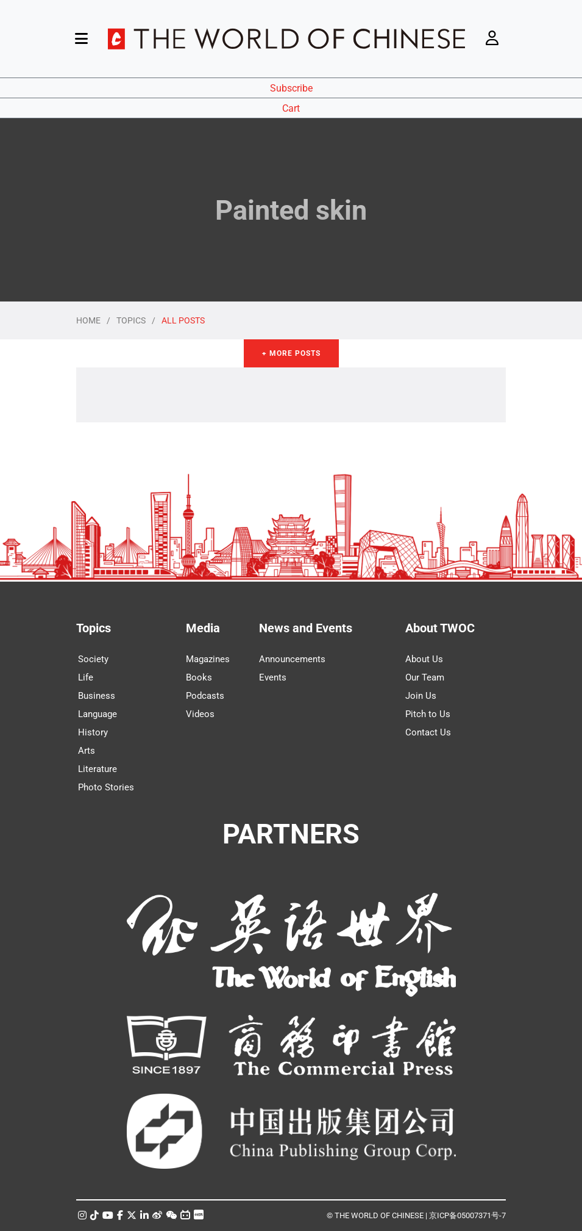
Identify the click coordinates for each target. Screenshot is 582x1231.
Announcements (292, 659)
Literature (97, 769)
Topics (93, 628)
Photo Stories (106, 787)
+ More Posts (291, 353)
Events (272, 677)
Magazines (208, 659)
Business (96, 695)
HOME (88, 320)
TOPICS (131, 320)
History (93, 732)
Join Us (420, 695)
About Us (424, 659)
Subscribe (291, 88)
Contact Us (428, 732)
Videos (200, 714)
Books (199, 677)
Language (97, 714)
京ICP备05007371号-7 (467, 1215)
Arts (86, 750)
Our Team (424, 677)
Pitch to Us (427, 714)
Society (93, 659)
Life (85, 677)
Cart (291, 108)
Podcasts (205, 695)
